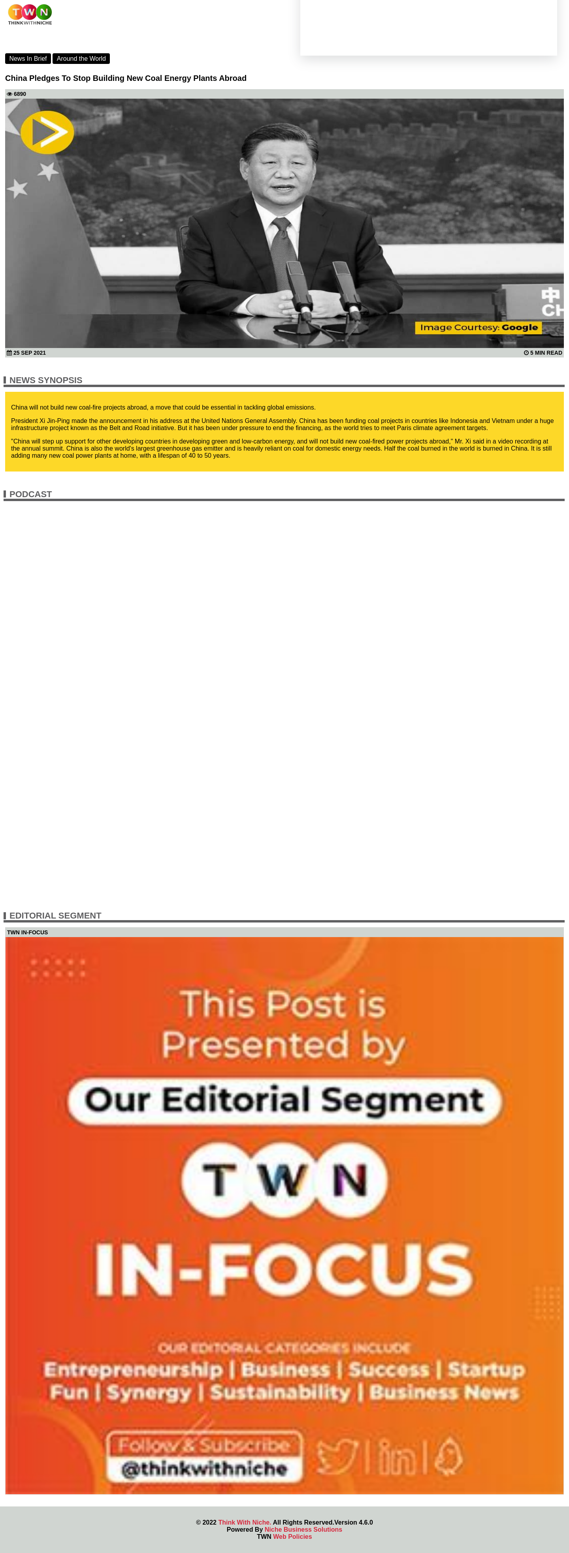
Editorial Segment (55, 916)
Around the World (81, 58)
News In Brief (28, 58)
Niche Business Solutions (303, 1529)
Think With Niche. (244, 1522)
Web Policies (292, 1536)
